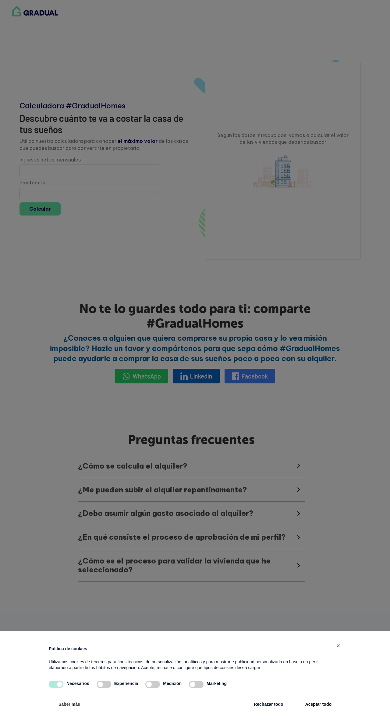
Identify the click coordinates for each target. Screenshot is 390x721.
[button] (338, 645)
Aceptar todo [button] (318, 704)
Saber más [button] (69, 704)
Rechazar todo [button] (268, 704)
